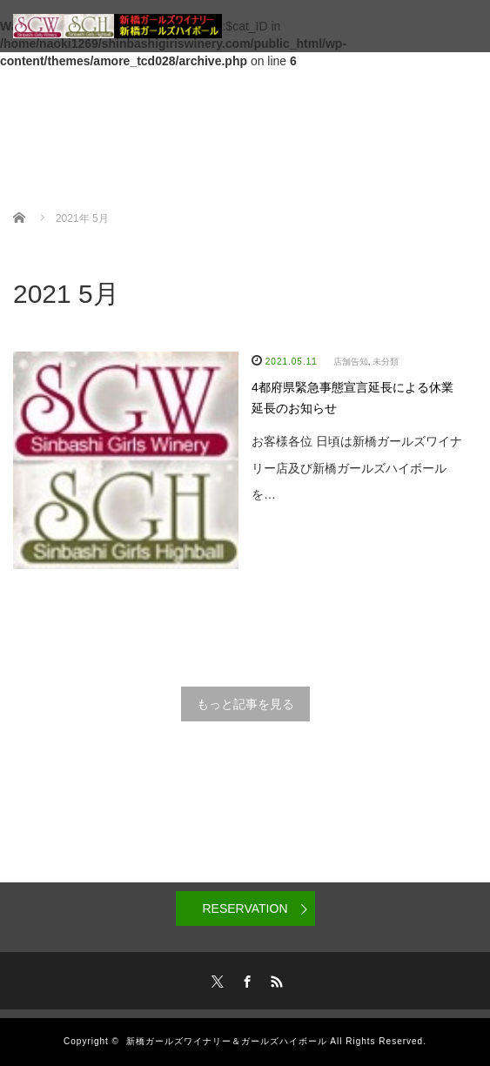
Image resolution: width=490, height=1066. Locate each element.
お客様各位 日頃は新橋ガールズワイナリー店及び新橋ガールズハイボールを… (357, 468)
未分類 (386, 361)
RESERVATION (244, 908)
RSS (274, 979)
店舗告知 (350, 361)
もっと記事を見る (245, 704)
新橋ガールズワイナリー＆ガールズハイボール (226, 1041)
